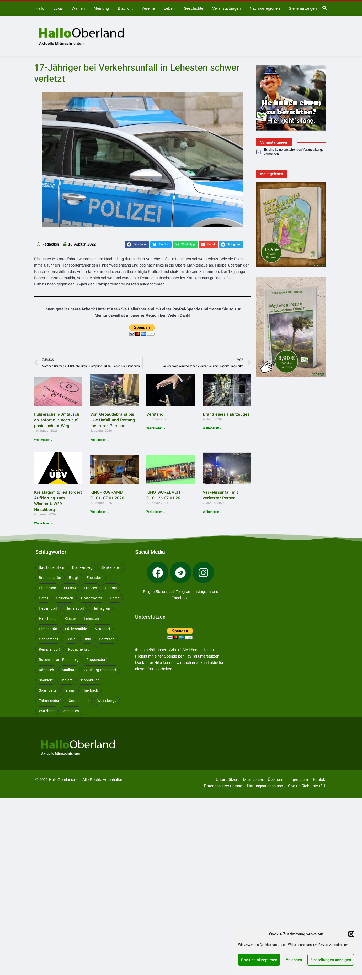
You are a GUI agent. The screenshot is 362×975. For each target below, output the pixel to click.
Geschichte (193, 8)
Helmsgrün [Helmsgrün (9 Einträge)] (101, 608)
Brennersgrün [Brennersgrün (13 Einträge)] (50, 578)
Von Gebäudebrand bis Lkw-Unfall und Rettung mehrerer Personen (112, 420)
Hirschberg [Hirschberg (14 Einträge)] (48, 619)
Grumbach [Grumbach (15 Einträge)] (64, 598)
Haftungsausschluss (265, 786)
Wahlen (78, 8)
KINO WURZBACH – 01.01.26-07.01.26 (165, 495)
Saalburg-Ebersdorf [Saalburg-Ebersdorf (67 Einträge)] (100, 670)
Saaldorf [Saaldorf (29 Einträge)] (46, 680)
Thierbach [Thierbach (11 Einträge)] (90, 690)
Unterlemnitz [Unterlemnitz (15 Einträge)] (79, 700)
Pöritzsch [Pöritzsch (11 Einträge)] (106, 639)
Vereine (148, 8)
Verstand (154, 414)
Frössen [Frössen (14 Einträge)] (90, 588)
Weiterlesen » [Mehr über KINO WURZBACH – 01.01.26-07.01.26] (155, 512)
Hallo (39, 8)
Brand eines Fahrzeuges (226, 414)
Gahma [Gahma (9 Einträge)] (111, 588)
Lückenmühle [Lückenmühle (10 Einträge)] (76, 629)
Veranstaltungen (226, 8)
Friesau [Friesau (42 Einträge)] (70, 588)
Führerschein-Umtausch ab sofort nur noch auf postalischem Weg (56, 420)
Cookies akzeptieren (259, 959)
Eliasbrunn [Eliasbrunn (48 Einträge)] (47, 588)
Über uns (275, 779)
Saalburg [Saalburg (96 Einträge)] (69, 670)
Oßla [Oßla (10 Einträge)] (87, 639)
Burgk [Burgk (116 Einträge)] (74, 578)
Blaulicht (125, 8)
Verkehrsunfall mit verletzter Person (220, 495)
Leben (168, 8)
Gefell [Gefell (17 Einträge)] (43, 598)
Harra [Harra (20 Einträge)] (114, 598)
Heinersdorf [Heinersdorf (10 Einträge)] (74, 608)
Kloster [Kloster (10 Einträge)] (70, 619)
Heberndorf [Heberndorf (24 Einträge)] (48, 608)
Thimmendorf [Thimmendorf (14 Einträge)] (50, 700)
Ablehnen (294, 959)
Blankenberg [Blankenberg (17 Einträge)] (82, 567)
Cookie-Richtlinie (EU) (307, 786)
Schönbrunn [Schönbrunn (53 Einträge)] (90, 680)
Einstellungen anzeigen (330, 959)
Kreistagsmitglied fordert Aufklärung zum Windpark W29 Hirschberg (58, 501)
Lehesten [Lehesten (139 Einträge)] (91, 619)
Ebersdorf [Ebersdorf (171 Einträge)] (95, 578)
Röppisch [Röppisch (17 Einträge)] (46, 670)
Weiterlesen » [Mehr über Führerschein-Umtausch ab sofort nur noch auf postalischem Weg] (43, 440)
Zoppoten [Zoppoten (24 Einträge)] (71, 711)
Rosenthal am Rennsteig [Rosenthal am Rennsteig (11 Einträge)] (58, 660)
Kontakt (320, 779)
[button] (351, 934)
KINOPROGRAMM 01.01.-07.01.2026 (107, 495)
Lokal (58, 8)
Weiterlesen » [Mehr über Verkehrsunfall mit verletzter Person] (212, 512)
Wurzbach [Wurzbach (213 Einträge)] (47, 711)
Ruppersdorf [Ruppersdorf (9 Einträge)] (96, 660)
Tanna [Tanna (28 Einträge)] (69, 690)
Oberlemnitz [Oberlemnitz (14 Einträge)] (48, 639)
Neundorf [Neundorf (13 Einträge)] (102, 629)
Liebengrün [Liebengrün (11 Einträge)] (48, 629)
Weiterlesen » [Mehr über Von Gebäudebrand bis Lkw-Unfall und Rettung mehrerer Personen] (99, 440)
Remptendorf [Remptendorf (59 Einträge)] (49, 649)
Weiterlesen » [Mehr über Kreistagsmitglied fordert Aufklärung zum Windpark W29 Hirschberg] (43, 523)
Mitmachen (253, 779)
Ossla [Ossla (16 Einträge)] (71, 639)
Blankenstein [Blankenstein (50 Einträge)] (110, 567)
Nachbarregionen (264, 8)
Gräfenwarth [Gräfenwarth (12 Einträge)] (91, 598)
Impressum (298, 779)
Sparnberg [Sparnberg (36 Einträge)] (47, 690)
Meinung (101, 8)
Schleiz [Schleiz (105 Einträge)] (66, 680)
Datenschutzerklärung (223, 786)
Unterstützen (227, 779)
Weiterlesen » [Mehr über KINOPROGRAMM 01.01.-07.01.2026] (99, 512)
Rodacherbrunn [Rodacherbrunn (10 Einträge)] (81, 649)
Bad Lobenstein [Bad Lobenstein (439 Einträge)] (51, 567)
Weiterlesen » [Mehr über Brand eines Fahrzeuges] (212, 428)
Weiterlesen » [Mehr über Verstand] (155, 428)
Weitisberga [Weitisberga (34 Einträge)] (106, 700)
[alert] (291, 152)
